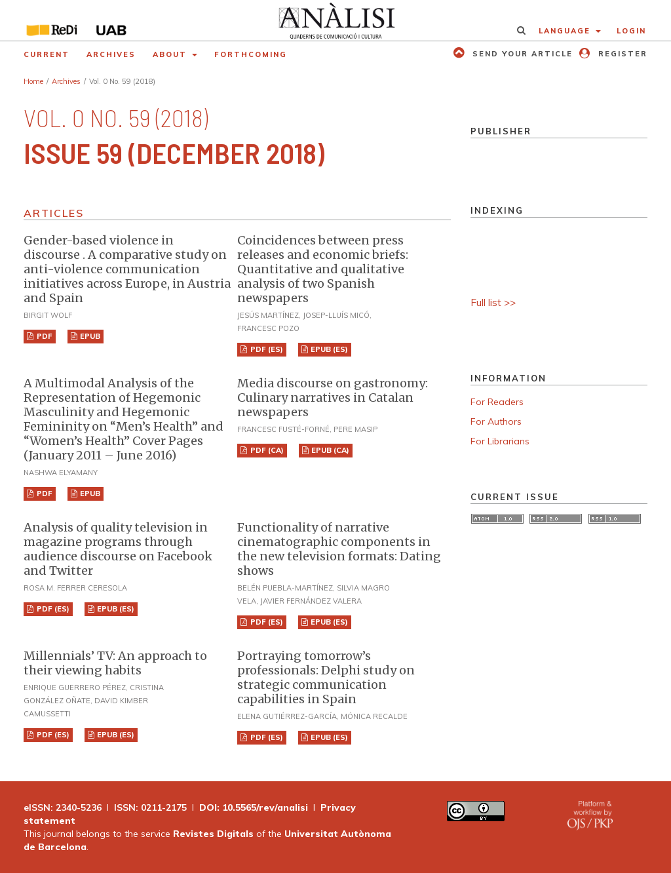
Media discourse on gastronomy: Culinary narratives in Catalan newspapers (332, 397)
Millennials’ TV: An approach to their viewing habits (115, 663)
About (171, 54)
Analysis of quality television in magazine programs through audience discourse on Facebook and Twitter (118, 549)
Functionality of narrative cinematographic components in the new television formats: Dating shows (339, 549)
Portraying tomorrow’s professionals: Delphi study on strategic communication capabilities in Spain (326, 677)
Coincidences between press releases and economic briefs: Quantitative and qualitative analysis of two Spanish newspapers (322, 269)
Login (631, 30)
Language (566, 30)
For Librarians (499, 441)
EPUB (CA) (329, 450)
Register (621, 53)
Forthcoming (250, 54)
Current (46, 54)
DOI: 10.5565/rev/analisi (253, 807)
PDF (43, 336)
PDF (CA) (266, 450)
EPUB (89, 336)
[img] (335, 20)
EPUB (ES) (328, 349)
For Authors (496, 421)
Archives (111, 54)
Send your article (521, 53)
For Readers (497, 402)
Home (33, 81)
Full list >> (493, 302)
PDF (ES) (265, 349)
